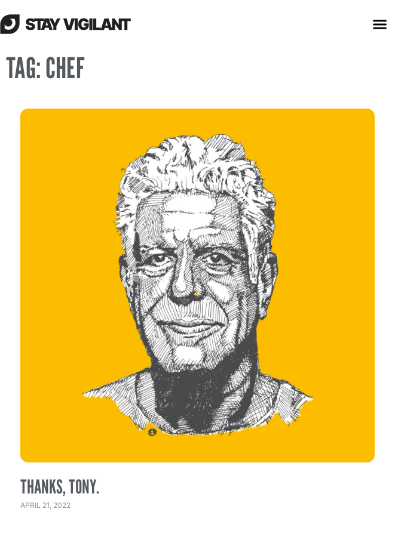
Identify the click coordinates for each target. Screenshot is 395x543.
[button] (380, 24)
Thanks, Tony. (59, 486)
